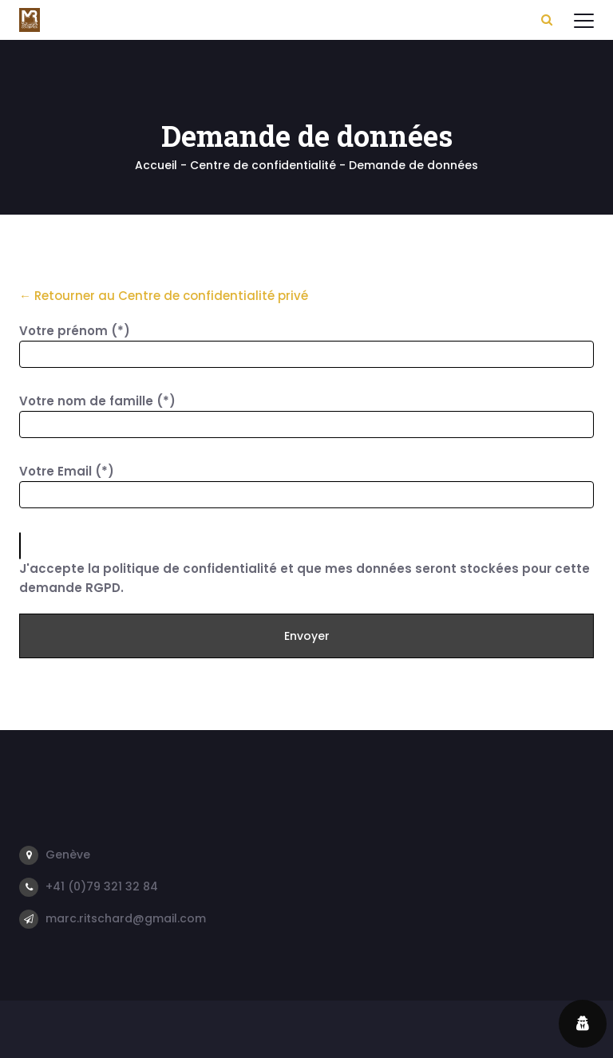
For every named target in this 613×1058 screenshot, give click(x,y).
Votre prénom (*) (74, 330)
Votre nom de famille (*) (97, 401)
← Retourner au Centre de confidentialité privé (163, 295)
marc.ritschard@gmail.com (125, 918)
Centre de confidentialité (263, 165)
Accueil (156, 165)
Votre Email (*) (66, 471)
